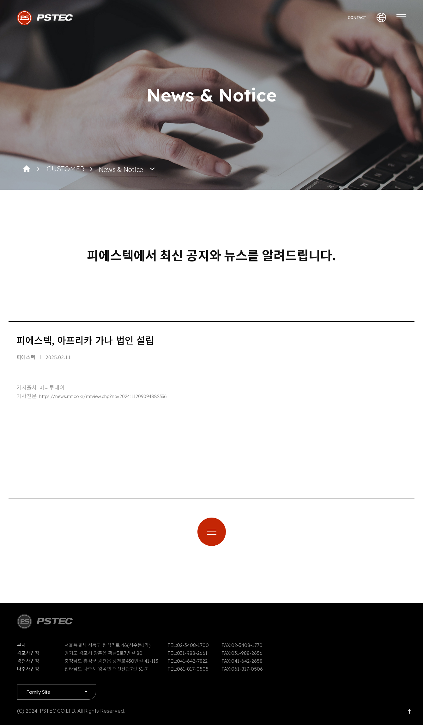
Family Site (38, 692)
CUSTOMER (65, 168)
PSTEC (45, 17)
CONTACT (357, 17)
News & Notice (121, 169)
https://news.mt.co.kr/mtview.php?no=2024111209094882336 (103, 396)
